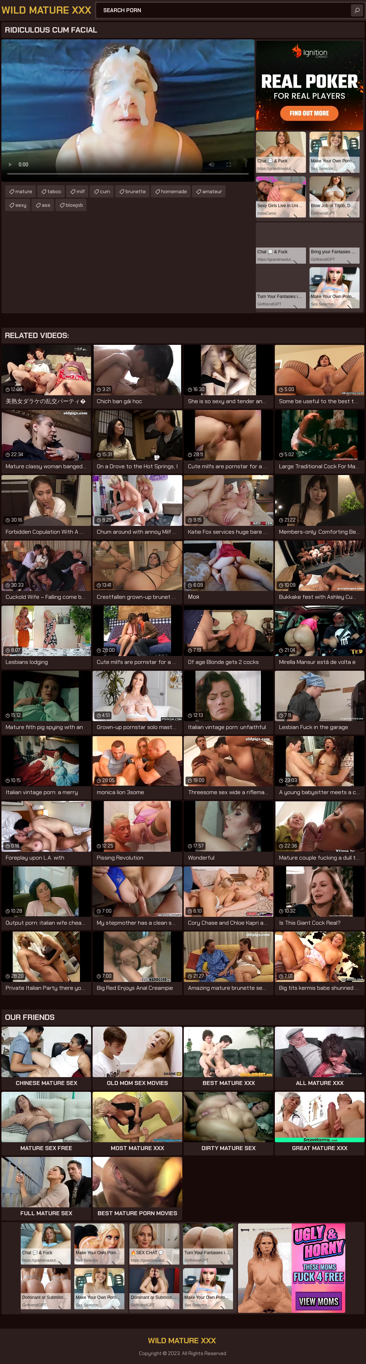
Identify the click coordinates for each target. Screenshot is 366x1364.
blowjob (74, 205)
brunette (135, 191)
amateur (212, 191)
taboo (54, 191)
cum (105, 191)
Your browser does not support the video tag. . (127, 110)
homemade (174, 191)
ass (46, 205)
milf (80, 191)
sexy (20, 205)
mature (23, 191)
